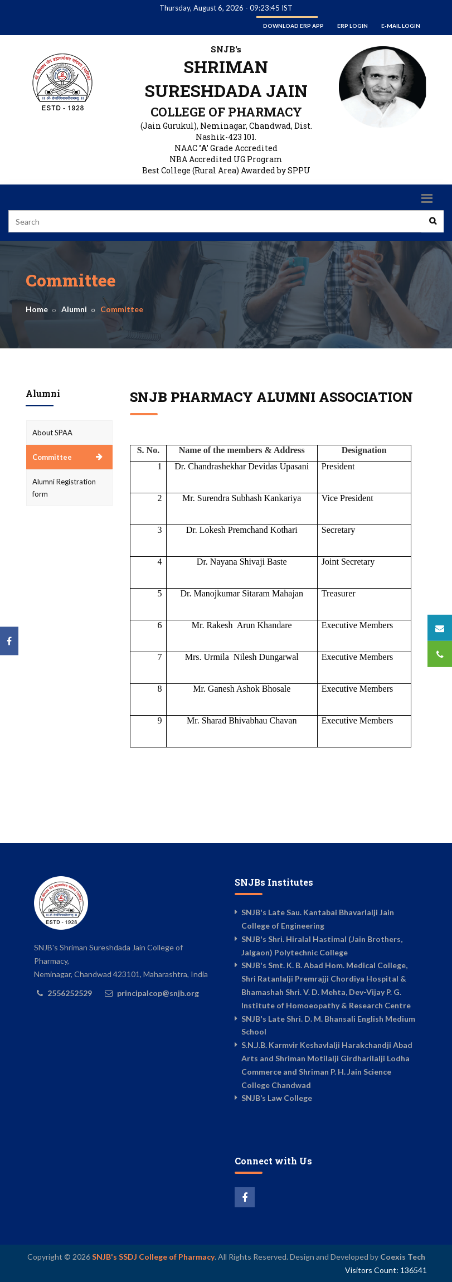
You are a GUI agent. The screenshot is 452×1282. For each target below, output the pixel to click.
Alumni (74, 309)
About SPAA (52, 432)
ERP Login (352, 25)
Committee (52, 457)
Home (37, 309)
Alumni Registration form (64, 487)
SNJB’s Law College (276, 1098)
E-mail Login (400, 25)
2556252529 (69, 993)
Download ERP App (293, 25)
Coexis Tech (402, 1256)
